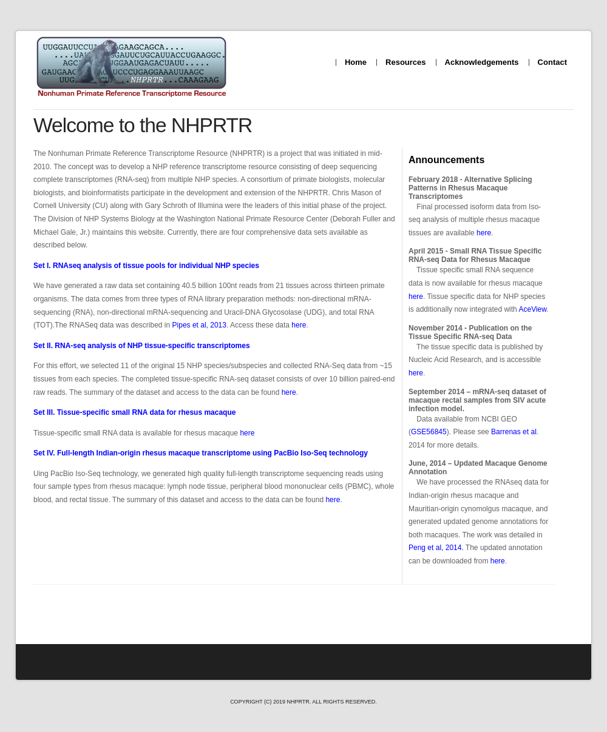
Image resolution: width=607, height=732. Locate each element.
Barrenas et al (514, 432)
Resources (405, 62)
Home (356, 62)
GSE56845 (429, 432)
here (483, 233)
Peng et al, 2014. (436, 547)
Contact (552, 62)
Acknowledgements (482, 62)
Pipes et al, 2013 (199, 325)
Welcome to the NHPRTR (142, 125)
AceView (532, 309)
